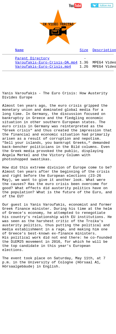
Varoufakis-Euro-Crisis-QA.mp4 (46, 64)
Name (19, 50)
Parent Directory (32, 59)
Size (84, 50)
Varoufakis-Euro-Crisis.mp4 (43, 69)
